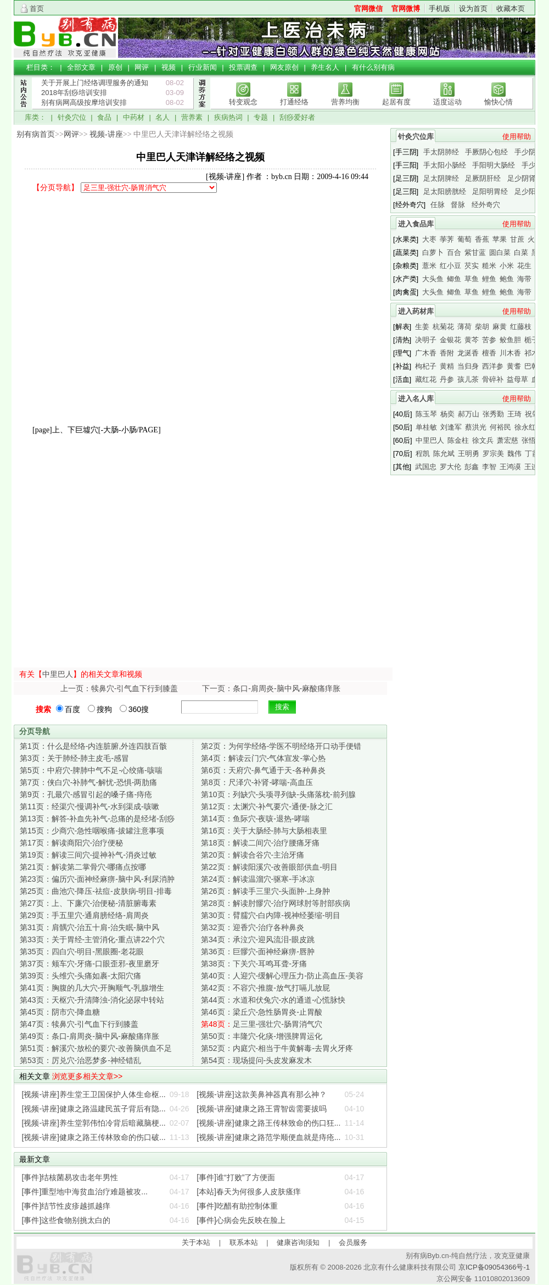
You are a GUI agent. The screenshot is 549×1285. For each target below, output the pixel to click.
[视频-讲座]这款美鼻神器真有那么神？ (261, 1094)
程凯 (423, 453)
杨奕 (447, 414)
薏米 (429, 266)
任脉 (437, 205)
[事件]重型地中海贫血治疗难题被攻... (85, 1191)
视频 (168, 67)
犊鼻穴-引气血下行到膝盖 (79, 1024)
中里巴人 (57, 674)
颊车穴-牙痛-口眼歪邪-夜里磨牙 (89, 963)
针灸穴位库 (416, 136)
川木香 (510, 353)
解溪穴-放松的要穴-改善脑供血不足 (96, 1048)
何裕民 (500, 427)
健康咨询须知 (298, 1242)
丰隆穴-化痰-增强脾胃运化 (261, 1036)
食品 (104, 117)
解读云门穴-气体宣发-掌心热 (263, 758)
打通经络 (294, 102)
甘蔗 (517, 239)
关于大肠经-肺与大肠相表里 (264, 830)
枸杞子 (425, 366)
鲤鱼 (489, 279)
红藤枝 (520, 326)
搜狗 (100, 709)
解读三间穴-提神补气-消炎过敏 (88, 854)
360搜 (134, 709)
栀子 (531, 340)
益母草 (517, 379)
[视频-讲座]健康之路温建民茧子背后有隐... (94, 1108)
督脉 (458, 205)
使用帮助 (516, 136)
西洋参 (492, 366)
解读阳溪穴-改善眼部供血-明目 (269, 867)
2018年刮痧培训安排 (74, 92)
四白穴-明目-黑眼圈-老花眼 (82, 951)
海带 (524, 279)
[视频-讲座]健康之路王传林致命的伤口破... (94, 1137)
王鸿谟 (510, 467)
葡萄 (464, 239)
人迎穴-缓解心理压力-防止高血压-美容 (282, 975)
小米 (507, 266)
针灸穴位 (72, 117)
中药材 (133, 117)
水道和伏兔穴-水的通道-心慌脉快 (273, 999)
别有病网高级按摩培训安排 (84, 102)
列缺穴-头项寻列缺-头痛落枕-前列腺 (278, 794)
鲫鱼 (454, 279)
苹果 (499, 239)
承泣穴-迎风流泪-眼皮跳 (258, 939)
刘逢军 (451, 427)
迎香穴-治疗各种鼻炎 (252, 927)
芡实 (471, 266)
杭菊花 (443, 326)
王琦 (514, 414)
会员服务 (353, 1242)
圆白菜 (500, 252)
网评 (142, 67)
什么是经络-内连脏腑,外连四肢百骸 (93, 746)
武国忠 (425, 467)
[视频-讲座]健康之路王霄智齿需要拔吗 (261, 1108)
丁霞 (532, 453)
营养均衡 (345, 102)
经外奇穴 (486, 205)
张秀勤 (493, 414)
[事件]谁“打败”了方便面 (236, 1177)
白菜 (521, 252)
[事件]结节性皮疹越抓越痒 (66, 1205)
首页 (37, 8)
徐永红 (525, 427)
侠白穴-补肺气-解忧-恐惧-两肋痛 (88, 782)
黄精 (447, 366)
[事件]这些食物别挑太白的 (66, 1220)
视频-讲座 (106, 134)
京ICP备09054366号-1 (494, 1267)
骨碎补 (492, 379)
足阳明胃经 (490, 191)
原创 (115, 67)
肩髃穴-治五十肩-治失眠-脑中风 (89, 927)
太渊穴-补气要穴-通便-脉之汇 (267, 806)
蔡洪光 (475, 427)
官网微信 (368, 8)
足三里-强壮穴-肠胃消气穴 (261, 1024)
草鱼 (471, 279)
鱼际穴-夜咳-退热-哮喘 (255, 818)
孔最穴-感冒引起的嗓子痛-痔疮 (86, 794)
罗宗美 (493, 453)
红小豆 (450, 266)
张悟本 (532, 440)
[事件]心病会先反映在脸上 (241, 1220)
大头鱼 (433, 279)
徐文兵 (483, 440)
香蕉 (482, 239)
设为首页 (473, 8)
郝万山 (468, 414)
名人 (162, 117)
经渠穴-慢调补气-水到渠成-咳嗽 (89, 806)
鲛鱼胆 (510, 340)
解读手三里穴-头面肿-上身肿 (265, 891)
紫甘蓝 (475, 252)
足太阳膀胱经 (444, 191)
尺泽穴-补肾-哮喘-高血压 (257, 782)
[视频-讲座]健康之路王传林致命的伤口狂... (268, 1123)
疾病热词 (228, 117)
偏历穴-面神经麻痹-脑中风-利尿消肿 (97, 879)
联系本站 (243, 1242)
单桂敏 (426, 427)
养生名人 (325, 67)
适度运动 (447, 102)
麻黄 (499, 326)
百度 (68, 709)
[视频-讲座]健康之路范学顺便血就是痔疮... (268, 1137)
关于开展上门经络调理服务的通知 (94, 83)
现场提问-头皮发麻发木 (256, 1060)
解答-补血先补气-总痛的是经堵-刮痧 (97, 818)
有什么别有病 (373, 67)
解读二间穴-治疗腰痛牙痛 (260, 842)
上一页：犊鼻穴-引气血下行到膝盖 (119, 688)
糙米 (489, 266)
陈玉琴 (426, 414)
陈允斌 (444, 453)
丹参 (447, 379)
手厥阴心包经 (486, 152)
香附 (447, 353)
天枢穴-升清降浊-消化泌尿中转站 (92, 999)
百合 (454, 252)
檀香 (489, 353)
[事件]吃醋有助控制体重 (237, 1205)
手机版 (439, 8)
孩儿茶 (468, 379)
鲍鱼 (507, 279)
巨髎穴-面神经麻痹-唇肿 (258, 951)
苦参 (489, 340)
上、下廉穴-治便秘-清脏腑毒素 (88, 903)
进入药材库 (416, 311)
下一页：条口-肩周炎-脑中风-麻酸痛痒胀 (271, 688)
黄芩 (471, 340)
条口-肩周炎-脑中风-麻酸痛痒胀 (89, 1036)
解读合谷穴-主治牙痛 (252, 854)
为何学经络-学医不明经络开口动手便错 (281, 746)
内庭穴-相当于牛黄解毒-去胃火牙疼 (277, 1048)
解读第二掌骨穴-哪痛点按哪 (83, 867)
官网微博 (405, 8)
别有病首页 (35, 134)
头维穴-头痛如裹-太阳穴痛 (80, 975)
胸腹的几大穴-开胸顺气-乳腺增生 (92, 987)
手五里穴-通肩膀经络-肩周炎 (84, 915)
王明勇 (468, 453)
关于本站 (196, 1242)
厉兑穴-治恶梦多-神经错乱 (80, 1060)
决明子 (425, 340)
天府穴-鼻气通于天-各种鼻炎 (263, 770)
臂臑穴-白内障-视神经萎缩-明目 (270, 915)
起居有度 (396, 102)
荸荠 (447, 239)
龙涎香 (468, 353)
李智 (489, 467)
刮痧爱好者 (297, 117)
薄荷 (464, 326)
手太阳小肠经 (444, 165)
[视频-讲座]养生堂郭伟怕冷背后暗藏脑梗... (94, 1123)
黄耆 (514, 366)
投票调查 (243, 67)
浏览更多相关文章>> (87, 1076)
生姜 (422, 326)
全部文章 (81, 67)
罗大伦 (450, 467)
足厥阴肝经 (483, 178)
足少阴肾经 (525, 178)
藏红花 (425, 379)
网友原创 (284, 67)
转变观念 (243, 102)
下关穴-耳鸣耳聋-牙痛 (254, 963)
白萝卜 (433, 252)
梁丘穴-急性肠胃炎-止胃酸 (261, 1012)
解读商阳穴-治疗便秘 (71, 842)
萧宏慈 (507, 440)
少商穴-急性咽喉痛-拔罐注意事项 (92, 830)
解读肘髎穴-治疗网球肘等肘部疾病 (275, 903)
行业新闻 (202, 67)
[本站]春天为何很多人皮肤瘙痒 (249, 1191)
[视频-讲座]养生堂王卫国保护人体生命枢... (94, 1094)
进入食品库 (416, 224)
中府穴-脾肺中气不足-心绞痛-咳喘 (91, 770)
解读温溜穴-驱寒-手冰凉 (258, 879)
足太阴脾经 (441, 178)
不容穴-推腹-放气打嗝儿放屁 (265, 987)
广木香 (425, 353)
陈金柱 (458, 440)
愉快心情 (498, 102)
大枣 (429, 239)
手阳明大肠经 (493, 165)
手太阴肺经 (441, 152)
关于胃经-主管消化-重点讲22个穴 (92, 939)
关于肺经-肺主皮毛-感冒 (74, 758)
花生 (524, 266)
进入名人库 (416, 398)
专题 (261, 117)
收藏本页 (510, 8)
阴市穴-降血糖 (60, 1012)
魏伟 (514, 453)
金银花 (450, 340)
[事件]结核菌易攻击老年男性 (70, 1177)
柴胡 (482, 326)
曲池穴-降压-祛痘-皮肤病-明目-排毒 (96, 891)
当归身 (468, 366)
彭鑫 (471, 467)
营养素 (192, 117)
